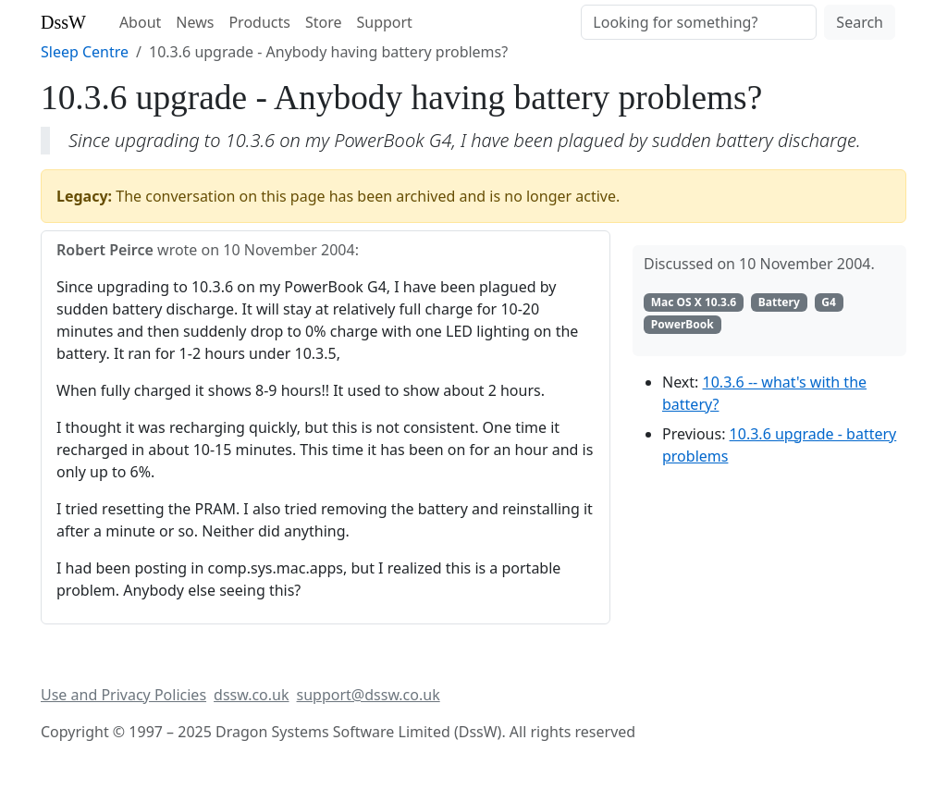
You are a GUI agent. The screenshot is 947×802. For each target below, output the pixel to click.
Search (859, 22)
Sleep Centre (85, 52)
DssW (63, 22)
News (195, 22)
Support (384, 22)
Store (323, 22)
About (140, 22)
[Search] (699, 22)
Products (259, 22)
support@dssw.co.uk (368, 695)
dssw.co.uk (251, 695)
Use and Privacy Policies (123, 695)
